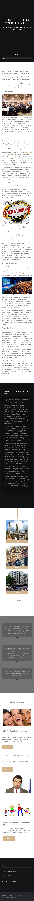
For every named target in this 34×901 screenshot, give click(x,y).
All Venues (17, 600)
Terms (3, 881)
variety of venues (18, 405)
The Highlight (17, 54)
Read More (7, 747)
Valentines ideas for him (15, 184)
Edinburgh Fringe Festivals (12, 451)
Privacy (8, 881)
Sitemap (13, 881)
